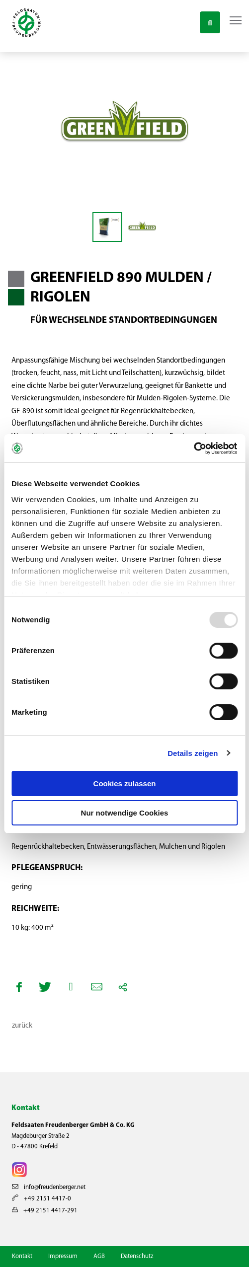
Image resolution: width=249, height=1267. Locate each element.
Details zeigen (192, 753)
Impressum (63, 1256)
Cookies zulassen (124, 783)
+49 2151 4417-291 (45, 1210)
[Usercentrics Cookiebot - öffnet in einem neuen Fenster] (194, 448)
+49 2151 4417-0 (41, 1198)
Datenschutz (137, 1256)
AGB (99, 1256)
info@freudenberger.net (48, 1187)
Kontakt (22, 1256)
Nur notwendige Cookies (124, 813)
